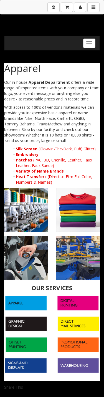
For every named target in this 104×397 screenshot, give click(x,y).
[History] (53, 7)
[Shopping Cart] (67, 7)
